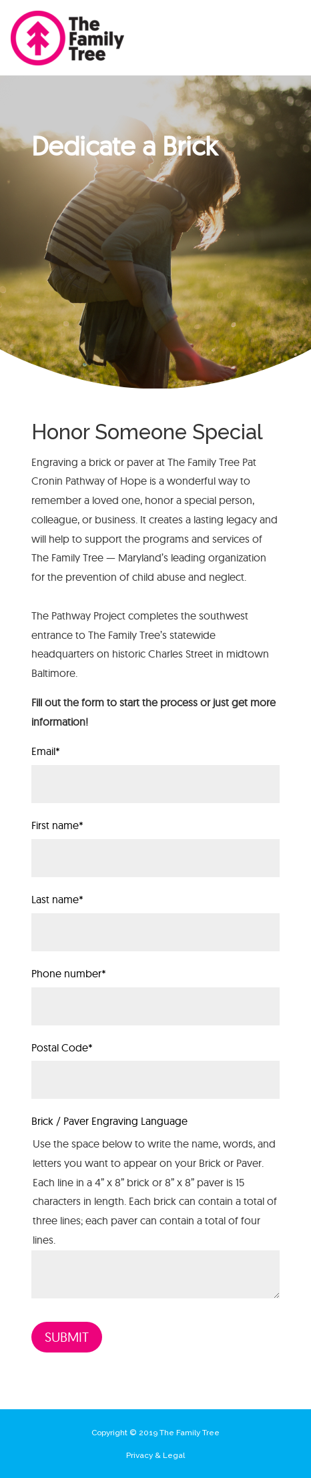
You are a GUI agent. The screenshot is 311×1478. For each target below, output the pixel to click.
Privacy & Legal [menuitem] (155, 1455)
